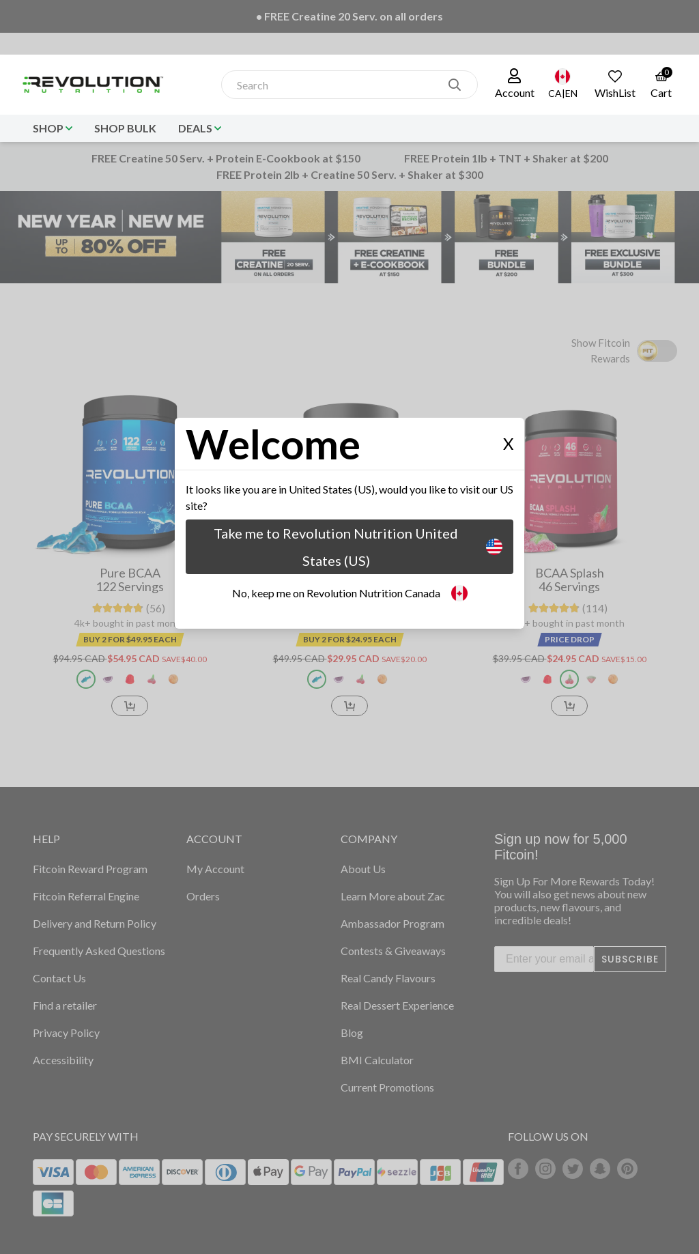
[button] (514, 84)
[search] (454, 84)
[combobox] (335, 85)
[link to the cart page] (661, 84)
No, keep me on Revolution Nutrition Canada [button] (350, 593)
